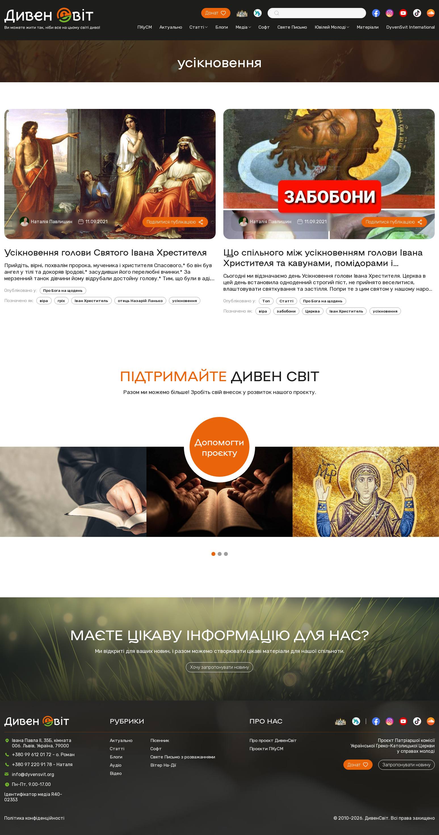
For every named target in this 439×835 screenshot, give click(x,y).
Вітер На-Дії (163, 765)
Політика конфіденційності (34, 818)
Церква (312, 311)
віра (44, 300)
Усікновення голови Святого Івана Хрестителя (105, 251)
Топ (266, 301)
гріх (61, 300)
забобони (286, 311)
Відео (116, 773)
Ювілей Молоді (332, 27)
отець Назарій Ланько (140, 300)
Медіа (243, 27)
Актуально (170, 27)
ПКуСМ (144, 27)
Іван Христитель (346, 311)
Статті (199, 27)
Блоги (221, 27)
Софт (264, 27)
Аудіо (115, 765)
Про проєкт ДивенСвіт (273, 740)
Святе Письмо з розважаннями (182, 757)
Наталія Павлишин (51, 221)
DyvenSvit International (410, 27)
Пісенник (159, 740)
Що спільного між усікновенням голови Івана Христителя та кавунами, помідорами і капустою (323, 256)
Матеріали (368, 27)
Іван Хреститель (91, 300)
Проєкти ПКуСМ (266, 748)
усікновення (184, 300)
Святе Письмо (292, 27)
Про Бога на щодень (63, 290)
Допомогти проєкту (219, 446)
